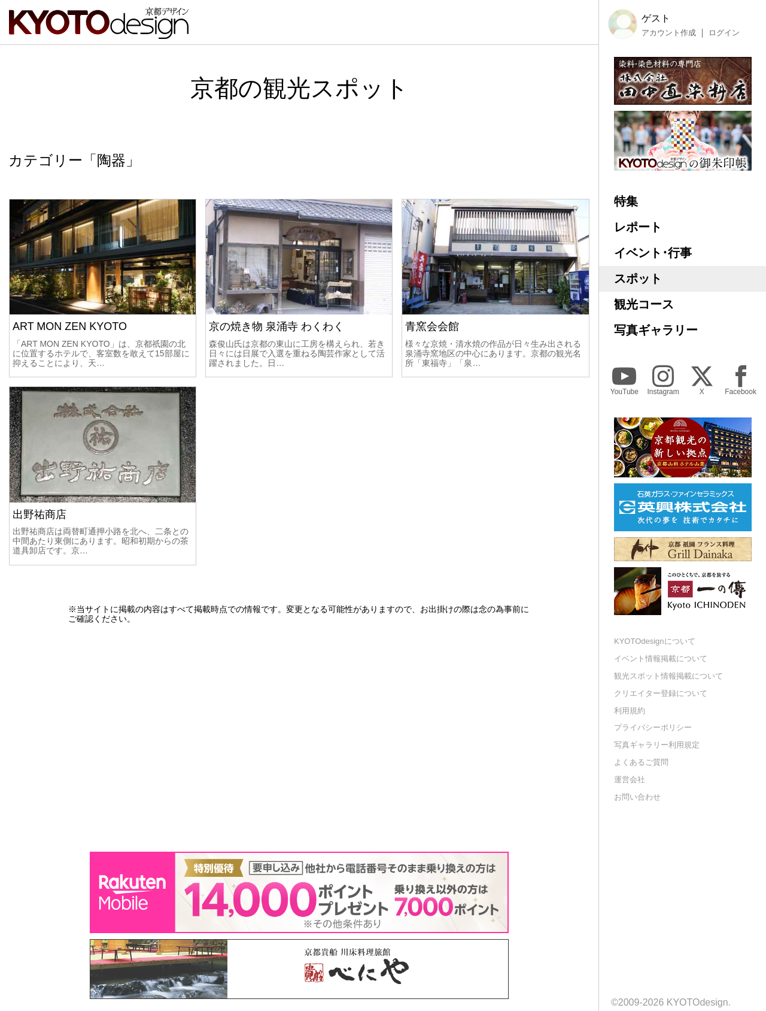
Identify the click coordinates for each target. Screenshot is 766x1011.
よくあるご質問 (641, 762)
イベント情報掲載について (660, 658)
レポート (638, 227)
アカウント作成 (669, 33)
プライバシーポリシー (653, 727)
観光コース (644, 304)
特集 (626, 201)
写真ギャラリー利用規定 (657, 744)
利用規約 (629, 710)
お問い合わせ (637, 796)
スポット (638, 278)
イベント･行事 (653, 252)
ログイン (724, 33)
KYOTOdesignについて (654, 641)
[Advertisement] (299, 738)
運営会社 (629, 779)
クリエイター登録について (660, 693)
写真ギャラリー (656, 330)
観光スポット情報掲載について (668, 675)
